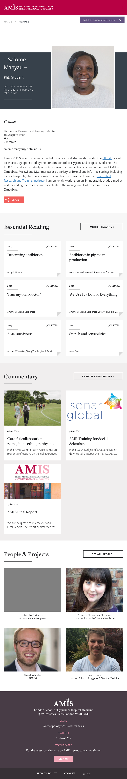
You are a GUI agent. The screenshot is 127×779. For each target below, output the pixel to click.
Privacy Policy (47, 773)
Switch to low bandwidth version (99, 20)
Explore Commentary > (98, 376)
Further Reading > (102, 226)
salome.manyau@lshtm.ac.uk (22, 149)
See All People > (103, 554)
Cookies (70, 773)
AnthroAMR (63, 738)
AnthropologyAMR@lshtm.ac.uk (63, 726)
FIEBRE (107, 158)
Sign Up (63, 758)
